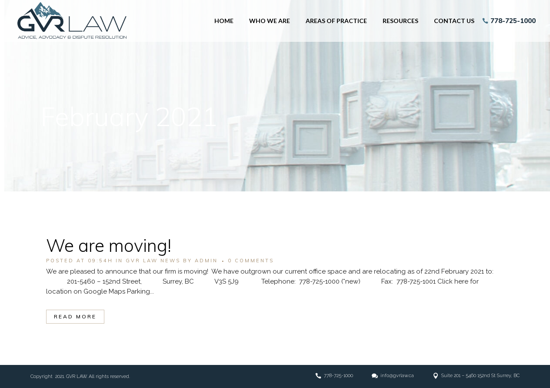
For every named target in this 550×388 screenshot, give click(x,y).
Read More (75, 316)
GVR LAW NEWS (153, 261)
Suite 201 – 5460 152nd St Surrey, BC (480, 375)
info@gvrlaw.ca (397, 375)
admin (206, 261)
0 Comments (251, 261)
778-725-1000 (510, 21)
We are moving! (108, 245)
